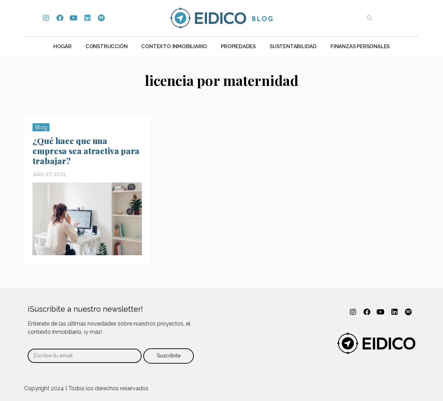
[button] (369, 18)
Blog (41, 127)
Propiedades (238, 46)
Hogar (62, 46)
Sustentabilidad (293, 46)
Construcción (106, 46)
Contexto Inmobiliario (174, 46)
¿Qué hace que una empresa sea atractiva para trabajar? (86, 150)
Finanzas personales (360, 46)
